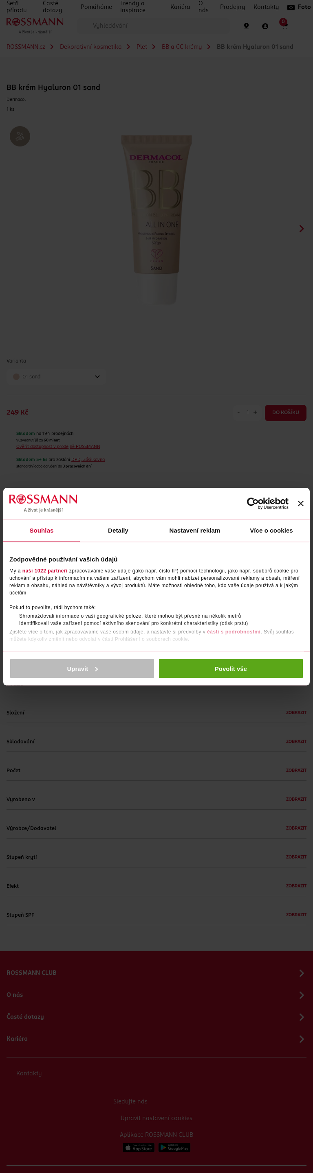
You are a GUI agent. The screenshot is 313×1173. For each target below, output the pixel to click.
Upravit (82, 668)
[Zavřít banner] (301, 503)
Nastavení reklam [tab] (194, 529)
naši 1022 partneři (45, 571)
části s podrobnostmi (233, 632)
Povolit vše (231, 668)
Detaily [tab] (118, 529)
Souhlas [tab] (41, 529)
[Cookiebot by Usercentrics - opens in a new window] (253, 503)
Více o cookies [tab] (271, 529)
